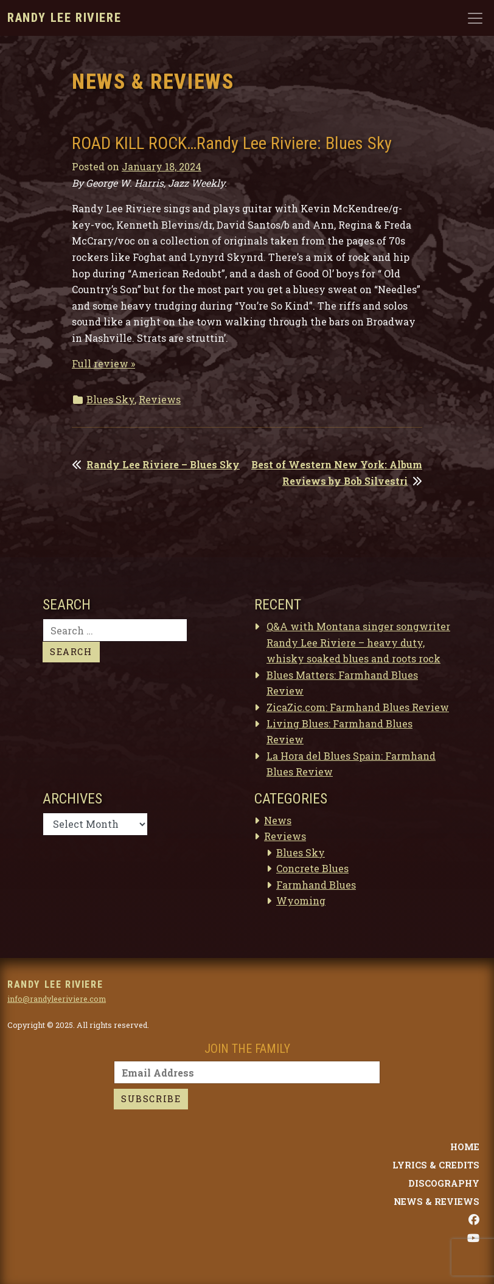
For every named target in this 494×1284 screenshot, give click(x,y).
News (277, 820)
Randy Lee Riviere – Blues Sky (163, 464)
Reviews (160, 399)
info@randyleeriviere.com (56, 999)
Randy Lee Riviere (64, 17)
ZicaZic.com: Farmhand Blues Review (357, 707)
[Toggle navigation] (475, 18)
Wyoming (300, 900)
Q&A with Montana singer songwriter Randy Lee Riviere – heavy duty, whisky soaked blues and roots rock (358, 642)
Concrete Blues (312, 868)
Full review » (103, 363)
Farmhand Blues (316, 884)
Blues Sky (110, 399)
